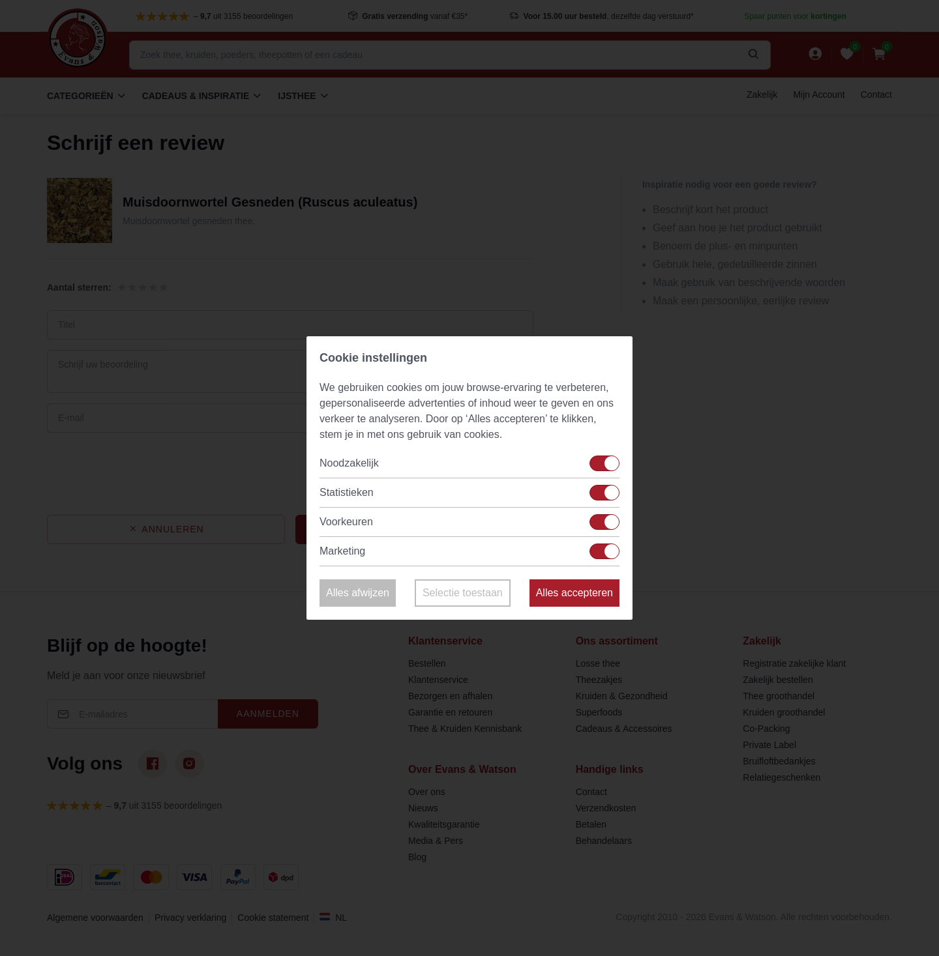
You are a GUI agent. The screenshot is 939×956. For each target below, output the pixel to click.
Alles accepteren (574, 592)
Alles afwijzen (357, 592)
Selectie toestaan (463, 592)
